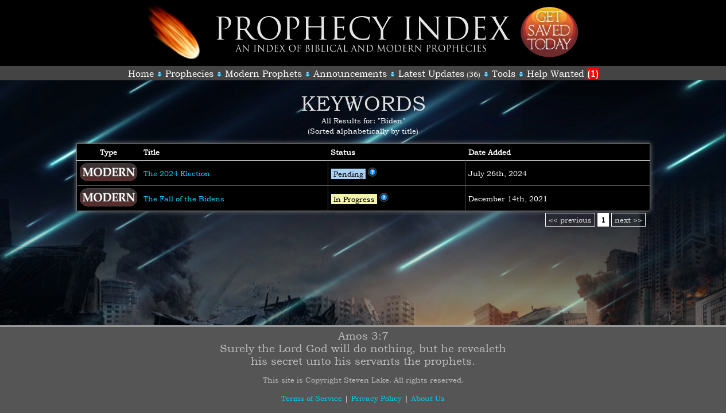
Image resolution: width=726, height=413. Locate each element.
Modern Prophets (263, 73)
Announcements (350, 73)
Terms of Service (311, 398)
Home (141, 73)
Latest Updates (431, 73)
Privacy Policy (376, 398)
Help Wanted (563, 73)
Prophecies (189, 73)
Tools (503, 73)
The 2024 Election (176, 173)
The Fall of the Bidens (183, 198)
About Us (428, 398)
